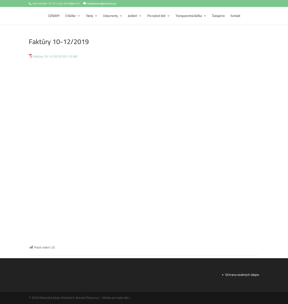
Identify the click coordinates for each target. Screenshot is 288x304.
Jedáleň (132, 16)
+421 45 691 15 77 (43, 3)
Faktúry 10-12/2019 (47, 56)
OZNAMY (54, 16)
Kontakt (235, 16)
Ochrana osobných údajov (242, 275)
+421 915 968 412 (68, 3)
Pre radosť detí (156, 16)
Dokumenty (110, 16)
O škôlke (70, 16)
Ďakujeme (218, 16)
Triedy (89, 16)
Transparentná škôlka (189, 16)
